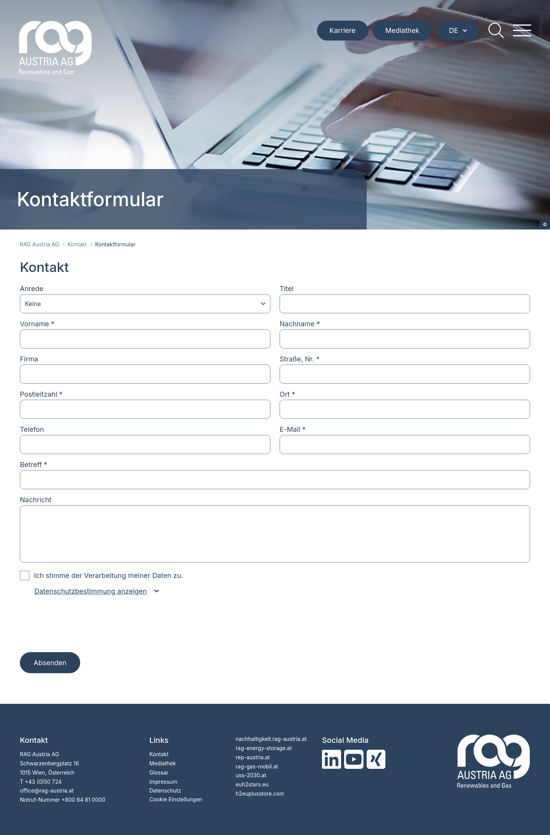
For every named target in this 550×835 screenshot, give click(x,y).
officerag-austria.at (47, 790)
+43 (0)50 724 (43, 781)
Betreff (33, 465)
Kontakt (77, 244)
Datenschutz (165, 790)
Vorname (37, 324)
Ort (287, 394)
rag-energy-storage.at (264, 748)
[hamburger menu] (521, 34)
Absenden (50, 663)
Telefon (32, 429)
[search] (495, 34)
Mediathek (401, 34)
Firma (29, 359)
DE (457, 34)
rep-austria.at (253, 757)
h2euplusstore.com (260, 793)
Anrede (32, 289)
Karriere (341, 34)
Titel (287, 289)
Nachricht (36, 500)
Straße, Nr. (300, 359)
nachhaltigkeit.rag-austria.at (271, 739)
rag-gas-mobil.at (257, 766)
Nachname (300, 324)
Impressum (163, 781)
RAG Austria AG (39, 244)
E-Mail (293, 429)
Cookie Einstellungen (175, 799)
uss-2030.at (251, 775)
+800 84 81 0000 (83, 799)
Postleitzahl (41, 394)
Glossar (158, 772)
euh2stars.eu (252, 784)
